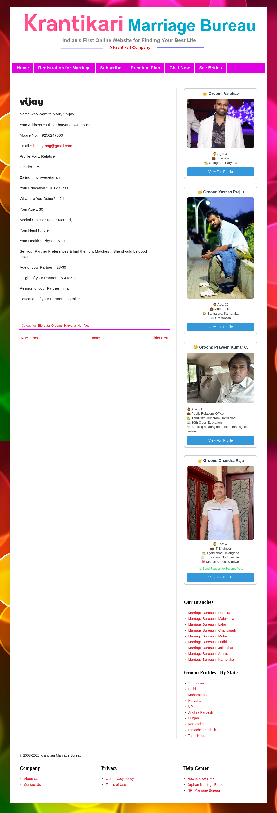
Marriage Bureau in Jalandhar (210, 648)
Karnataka (196, 724)
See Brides (210, 67)
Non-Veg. (83, 325)
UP (190, 706)
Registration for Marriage (64, 67)
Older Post (160, 338)
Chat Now (179, 67)
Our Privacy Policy (120, 779)
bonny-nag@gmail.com (52, 146)
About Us (31, 779)
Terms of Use (116, 785)
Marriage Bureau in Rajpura (209, 613)
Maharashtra (198, 695)
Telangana (196, 683)
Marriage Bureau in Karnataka (211, 659)
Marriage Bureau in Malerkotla (211, 619)
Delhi (192, 689)
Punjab (193, 718)
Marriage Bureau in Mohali (208, 636)
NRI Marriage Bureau (204, 790)
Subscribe (110, 67)
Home (23, 67)
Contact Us (32, 785)
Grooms (57, 325)
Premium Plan (145, 67)
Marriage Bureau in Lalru (207, 624)
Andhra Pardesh (200, 712)
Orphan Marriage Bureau (207, 785)
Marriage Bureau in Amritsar (209, 654)
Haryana (70, 325)
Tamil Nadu (196, 736)
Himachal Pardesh (202, 730)
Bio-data (44, 325)
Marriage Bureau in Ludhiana (210, 642)
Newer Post (29, 338)
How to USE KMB (201, 779)
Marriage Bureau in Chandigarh (212, 630)
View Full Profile (220, 172)
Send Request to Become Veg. (223, 568)
